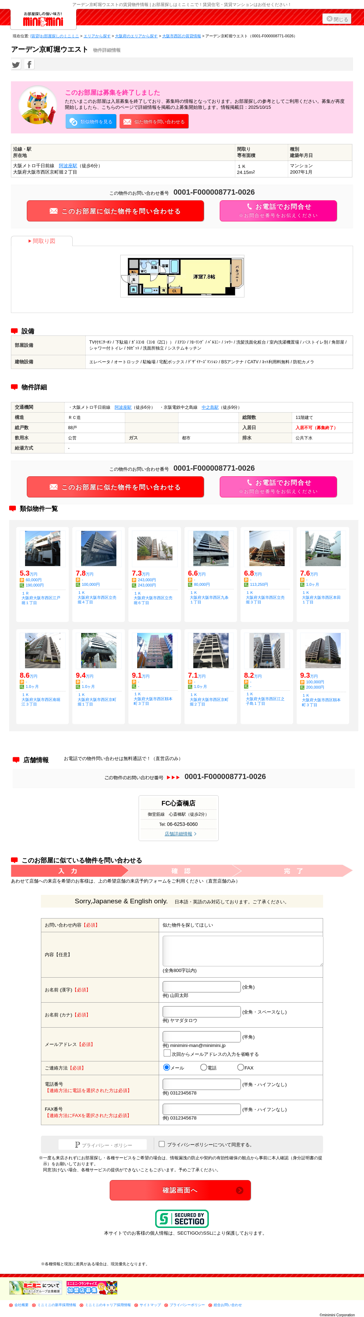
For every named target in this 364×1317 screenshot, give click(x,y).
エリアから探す (97, 36)
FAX (245, 1068)
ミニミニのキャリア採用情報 (108, 1305)
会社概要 (21, 1305)
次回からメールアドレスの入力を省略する (211, 1053)
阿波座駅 (68, 165)
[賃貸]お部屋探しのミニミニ (54, 36)
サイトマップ (150, 1305)
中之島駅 (210, 407)
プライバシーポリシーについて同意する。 (206, 1144)
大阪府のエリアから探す (136, 36)
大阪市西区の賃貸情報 (181, 36)
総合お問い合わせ (228, 1305)
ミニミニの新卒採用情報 (56, 1305)
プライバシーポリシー (187, 1305)
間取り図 (41, 241)
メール (173, 1068)
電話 (208, 1068)
